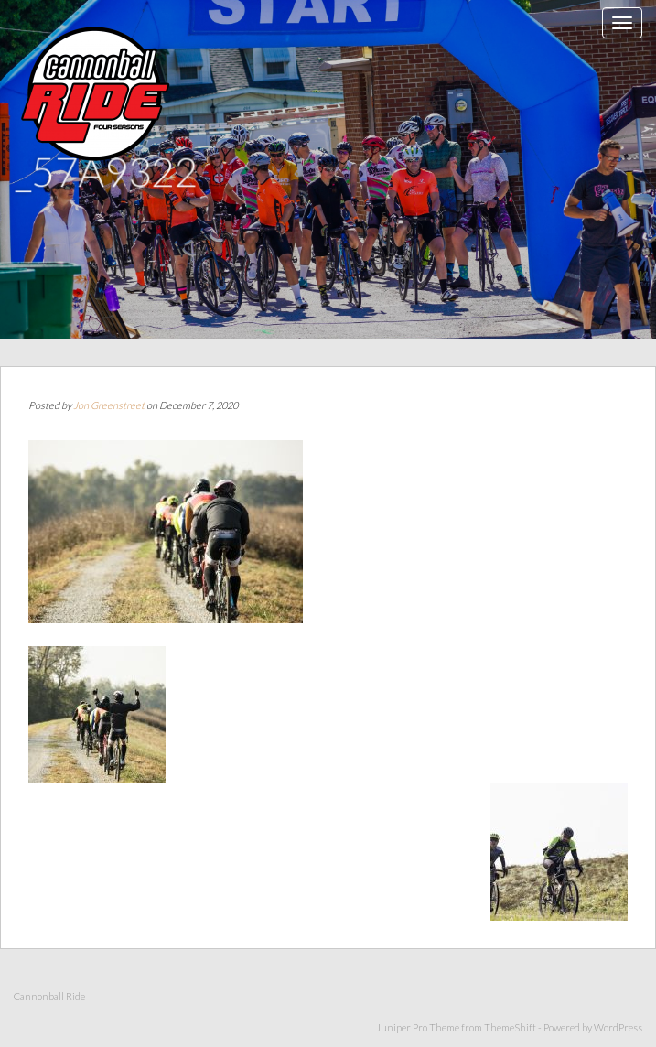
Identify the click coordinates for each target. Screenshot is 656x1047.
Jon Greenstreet (109, 405)
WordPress (618, 1027)
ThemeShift (510, 1027)
